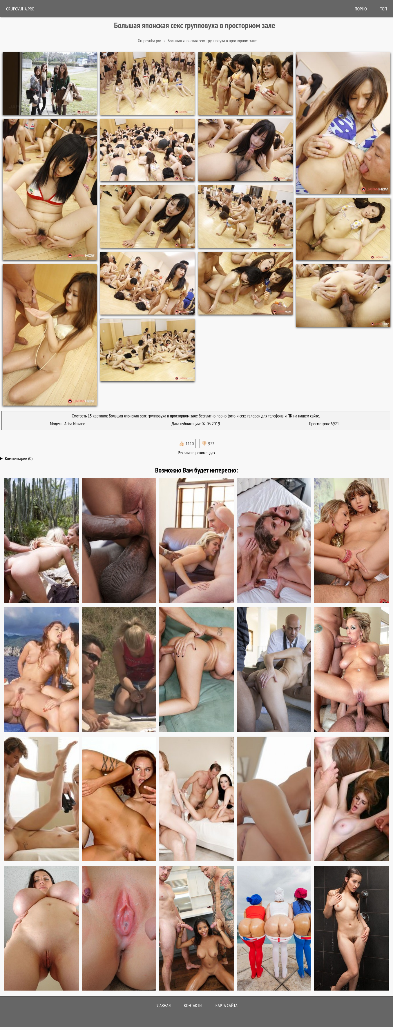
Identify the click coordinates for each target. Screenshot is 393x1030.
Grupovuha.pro (20, 9)
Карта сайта (226, 1005)
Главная (163, 1005)
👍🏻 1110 (186, 443)
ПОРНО (361, 9)
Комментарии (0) (18, 458)
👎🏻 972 (207, 443)
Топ (383, 9)
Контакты (193, 1005)
